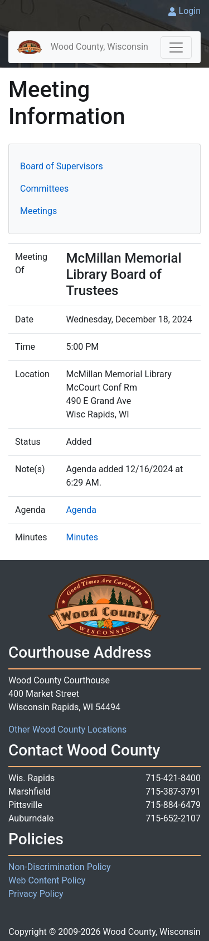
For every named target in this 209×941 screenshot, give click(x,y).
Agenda (81, 510)
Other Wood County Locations (67, 729)
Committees (44, 188)
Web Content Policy (46, 880)
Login (190, 11)
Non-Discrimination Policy (59, 867)
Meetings (38, 211)
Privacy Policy (36, 893)
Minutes (82, 537)
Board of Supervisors (61, 166)
